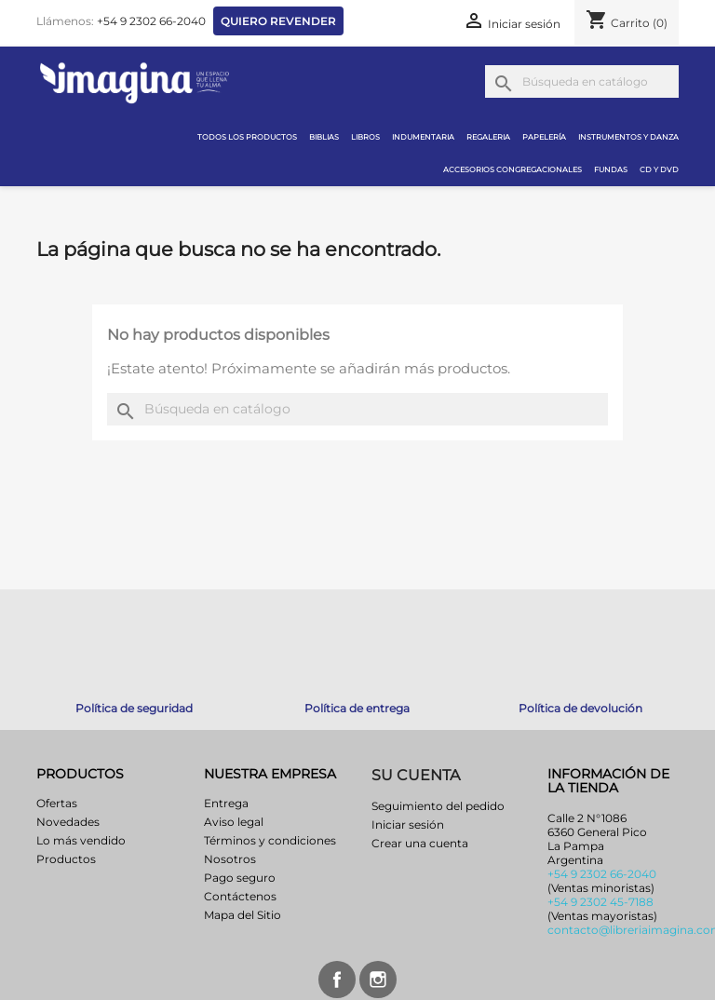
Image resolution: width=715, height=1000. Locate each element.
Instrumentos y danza (628, 137)
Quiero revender (278, 21)
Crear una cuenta (419, 843)
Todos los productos (247, 137)
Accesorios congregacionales (512, 169)
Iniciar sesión (407, 824)
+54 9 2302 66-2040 (151, 21)
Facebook (337, 979)
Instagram (378, 979)
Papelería (544, 137)
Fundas (610, 169)
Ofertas (56, 803)
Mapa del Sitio (242, 915)
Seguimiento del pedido (438, 806)
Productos (66, 859)
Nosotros (230, 859)
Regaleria (488, 137)
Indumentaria (423, 137)
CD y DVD (659, 169)
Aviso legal (233, 822)
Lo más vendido (81, 840)
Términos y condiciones (270, 840)
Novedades (68, 822)
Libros (365, 137)
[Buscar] (582, 81)
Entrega (226, 803)
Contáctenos (240, 896)
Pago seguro (240, 878)
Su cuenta (415, 775)
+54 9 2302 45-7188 (600, 902)
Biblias (324, 137)
